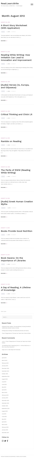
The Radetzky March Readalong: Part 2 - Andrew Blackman (15, 345)
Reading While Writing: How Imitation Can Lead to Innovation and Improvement (16, 57)
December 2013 (5, 368)
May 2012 (4, 419)
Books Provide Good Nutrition (16, 231)
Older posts (3, 311)
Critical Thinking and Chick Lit (16, 114)
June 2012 (4, 416)
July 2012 (4, 413)
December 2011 (5, 432)
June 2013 (4, 384)
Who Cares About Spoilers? (8, 347)
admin (9, 31)
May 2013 (4, 387)
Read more (4, 40)
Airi (20, 456)
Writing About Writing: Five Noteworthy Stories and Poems (15, 330)
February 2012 (5, 427)
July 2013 (4, 381)
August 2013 (5, 379)
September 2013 (5, 376)
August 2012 (5, 411)
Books (3, 31)
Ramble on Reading (11, 141)
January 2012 (5, 429)
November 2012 (5, 403)
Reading (3, 207)
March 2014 (4, 360)
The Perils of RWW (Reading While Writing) (15, 171)
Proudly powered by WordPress (8, 456)
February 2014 (5, 363)
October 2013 (5, 373)
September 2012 (5, 408)
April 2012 (4, 421)
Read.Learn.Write (10, 3)
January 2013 (5, 397)
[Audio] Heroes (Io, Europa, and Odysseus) (15, 86)
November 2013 (5, 371)
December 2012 (5, 400)
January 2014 (5, 365)
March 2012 (4, 424)
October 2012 (5, 405)
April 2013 (4, 389)
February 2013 (5, 395)
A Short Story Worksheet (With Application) (14, 26)
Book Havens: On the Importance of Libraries (13, 259)
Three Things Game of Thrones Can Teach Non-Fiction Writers (16, 333)
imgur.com (4, 349)
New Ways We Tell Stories (14, 349)
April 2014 (4, 357)
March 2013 (4, 392)
